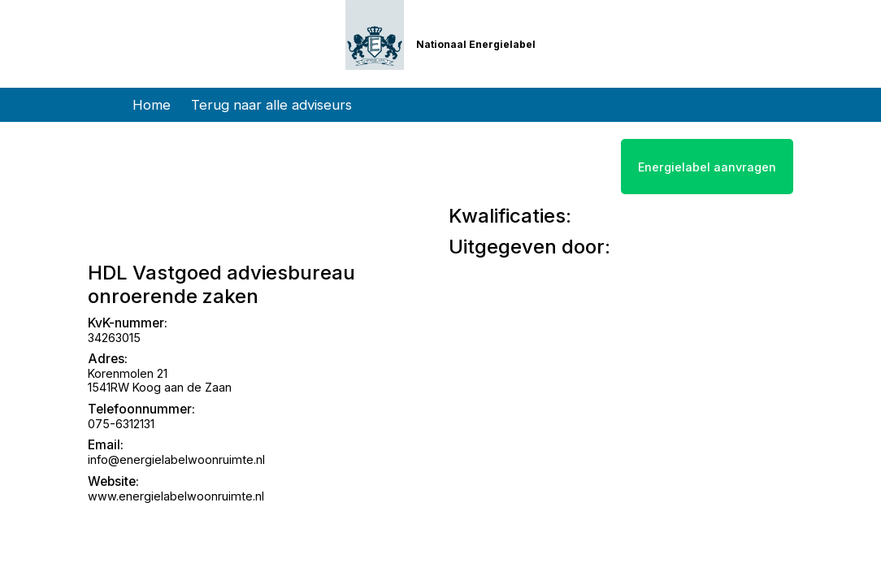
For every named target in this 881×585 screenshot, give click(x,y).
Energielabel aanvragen (707, 167)
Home (151, 105)
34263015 (114, 337)
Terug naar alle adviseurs (271, 105)
